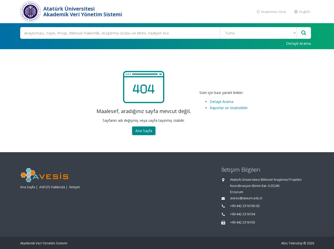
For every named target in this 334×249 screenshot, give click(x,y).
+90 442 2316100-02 (245, 206)
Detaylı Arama (298, 43)
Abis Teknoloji (292, 243)
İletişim (74, 187)
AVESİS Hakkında (52, 187)
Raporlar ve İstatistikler (229, 107)
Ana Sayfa (143, 130)
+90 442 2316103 (242, 222)
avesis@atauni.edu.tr (246, 198)
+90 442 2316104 (242, 214)
